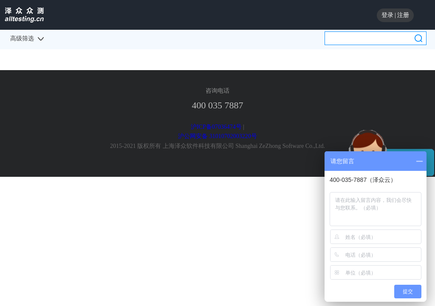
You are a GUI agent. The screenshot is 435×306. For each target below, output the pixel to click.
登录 (387, 15)
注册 (403, 15)
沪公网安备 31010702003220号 (217, 136)
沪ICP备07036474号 (216, 127)
